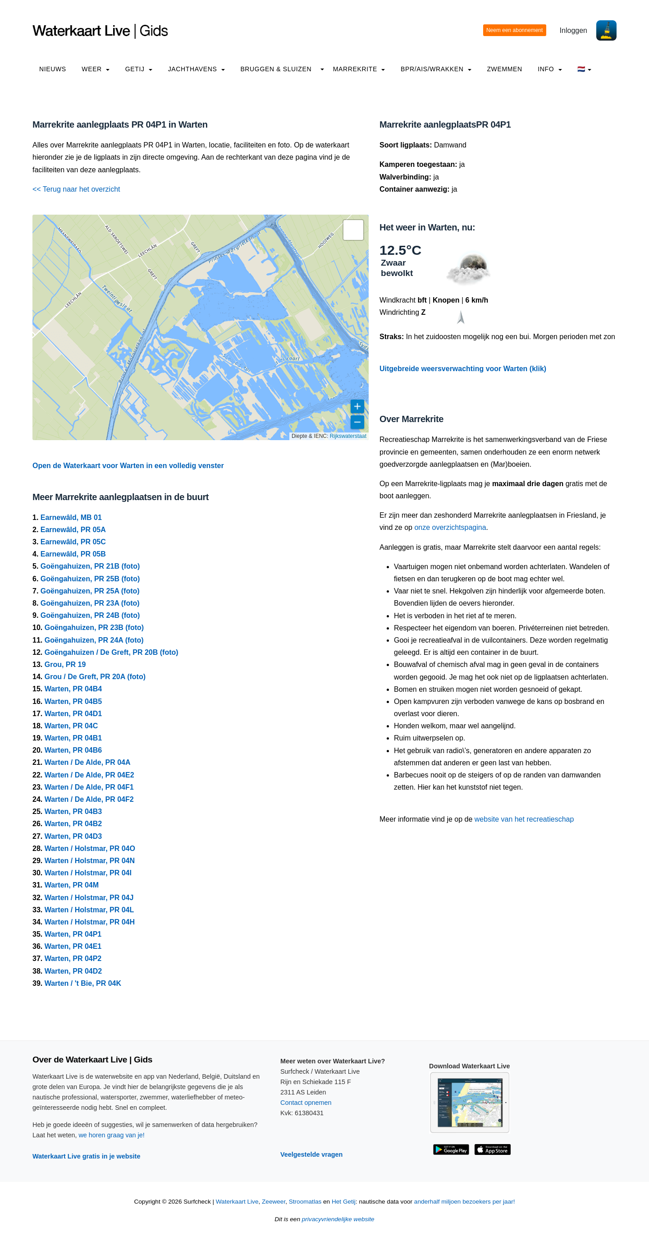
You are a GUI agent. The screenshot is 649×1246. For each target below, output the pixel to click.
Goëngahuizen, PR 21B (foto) (90, 566)
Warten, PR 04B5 (73, 701)
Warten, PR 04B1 (73, 738)
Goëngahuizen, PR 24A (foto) (94, 640)
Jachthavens (196, 69)
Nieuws (52, 69)
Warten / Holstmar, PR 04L (89, 910)
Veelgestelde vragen (311, 1154)
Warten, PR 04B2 (73, 824)
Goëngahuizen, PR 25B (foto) (90, 579)
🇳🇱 (584, 69)
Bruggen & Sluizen (275, 69)
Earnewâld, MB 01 (71, 517)
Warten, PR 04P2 (73, 958)
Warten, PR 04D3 (73, 836)
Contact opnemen (306, 1102)
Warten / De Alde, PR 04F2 (89, 799)
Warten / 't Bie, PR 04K (83, 983)
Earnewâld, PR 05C (73, 542)
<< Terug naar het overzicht (76, 189)
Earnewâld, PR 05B (73, 554)
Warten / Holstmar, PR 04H (90, 922)
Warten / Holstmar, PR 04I (88, 873)
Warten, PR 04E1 (73, 946)
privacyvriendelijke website (338, 1219)
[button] (353, 230)
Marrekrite (359, 69)
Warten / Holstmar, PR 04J (89, 897)
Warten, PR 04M (72, 885)
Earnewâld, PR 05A (73, 529)
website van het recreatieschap (524, 819)
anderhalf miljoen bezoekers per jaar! (464, 1201)
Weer (96, 69)
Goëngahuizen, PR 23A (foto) (90, 603)
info (550, 69)
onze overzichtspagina (450, 527)
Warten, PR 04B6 (73, 750)
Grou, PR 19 (65, 664)
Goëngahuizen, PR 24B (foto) (90, 615)
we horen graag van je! (111, 1135)
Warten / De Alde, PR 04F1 (89, 787)
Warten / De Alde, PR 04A (88, 762)
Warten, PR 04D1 (73, 713)
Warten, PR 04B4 (73, 689)
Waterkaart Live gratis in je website (86, 1156)
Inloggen (573, 30)
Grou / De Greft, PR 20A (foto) (95, 676)
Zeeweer (273, 1201)
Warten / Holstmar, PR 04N (90, 860)
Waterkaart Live (237, 1201)
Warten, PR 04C (71, 726)
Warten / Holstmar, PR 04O (90, 848)
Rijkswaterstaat (348, 436)
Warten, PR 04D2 (73, 971)
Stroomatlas (305, 1201)
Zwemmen (504, 69)
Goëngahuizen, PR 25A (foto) (90, 591)
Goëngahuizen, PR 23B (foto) (94, 627)
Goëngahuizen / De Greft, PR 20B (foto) (111, 652)
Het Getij (344, 1201)
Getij (138, 69)
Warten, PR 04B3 (73, 811)
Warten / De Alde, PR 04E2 (89, 775)
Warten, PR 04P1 (73, 934)
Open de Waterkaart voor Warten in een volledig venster (128, 465)
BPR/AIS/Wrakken (436, 69)
